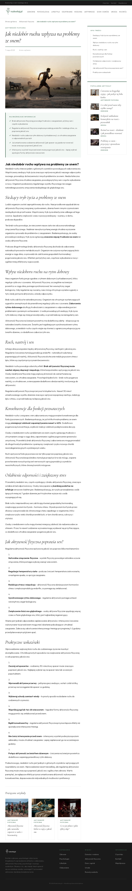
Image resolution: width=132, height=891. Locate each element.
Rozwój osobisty (91, 872)
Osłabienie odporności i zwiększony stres (107, 62)
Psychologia (43, 12)
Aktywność (89, 12)
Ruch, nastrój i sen (100, 50)
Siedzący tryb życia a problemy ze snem (106, 36)
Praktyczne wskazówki (102, 72)
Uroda (114, 12)
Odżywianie (67, 12)
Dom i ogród (103, 12)
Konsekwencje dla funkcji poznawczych (102, 55)
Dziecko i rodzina (92, 854)
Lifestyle (55, 12)
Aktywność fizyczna (26, 22)
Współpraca (122, 3)
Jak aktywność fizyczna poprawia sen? (108, 68)
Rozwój (123, 12)
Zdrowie (31, 12)
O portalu (106, 3)
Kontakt (113, 3)
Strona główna (11, 22)
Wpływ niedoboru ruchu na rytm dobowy (105, 43)
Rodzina (78, 12)
